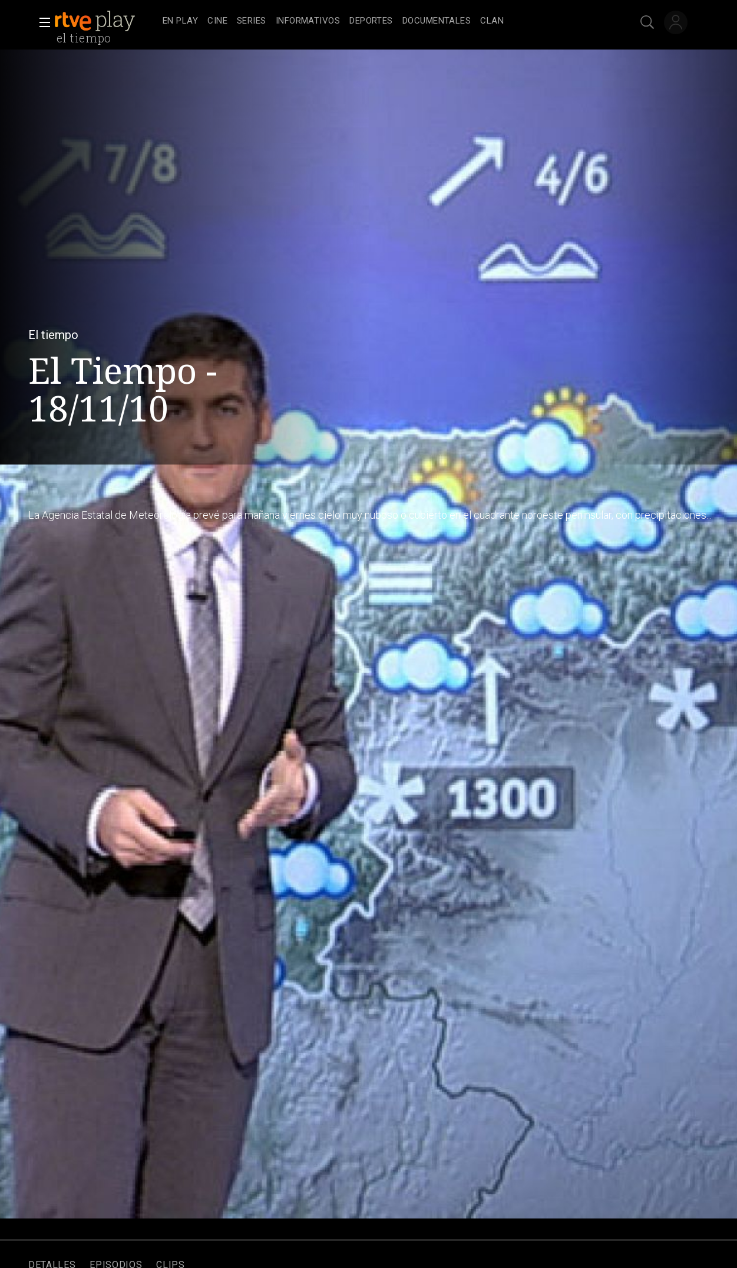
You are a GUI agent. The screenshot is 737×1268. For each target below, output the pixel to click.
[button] (41, 22)
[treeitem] (180, 21)
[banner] (106, 21)
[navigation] (381, 21)
